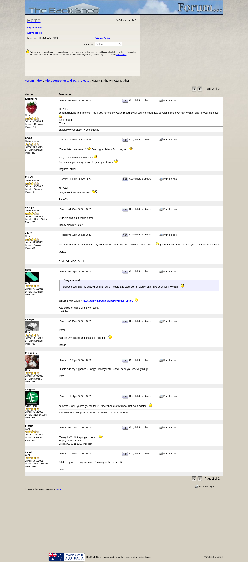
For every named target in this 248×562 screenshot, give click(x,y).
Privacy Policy (102, 38)
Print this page (204, 486)
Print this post (168, 100)
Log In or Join (34, 27)
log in (58, 489)
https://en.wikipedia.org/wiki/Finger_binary (108, 300)
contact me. (121, 55)
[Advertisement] (181, 45)
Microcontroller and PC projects (67, 80)
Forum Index (33, 80)
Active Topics (34, 33)
